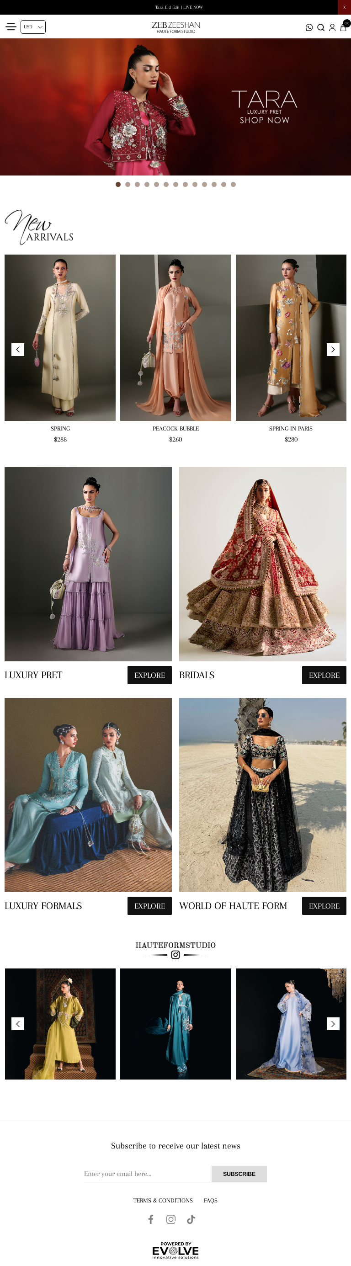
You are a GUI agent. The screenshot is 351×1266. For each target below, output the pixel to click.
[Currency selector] (33, 27)
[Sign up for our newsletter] (175, 1174)
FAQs (211, 1200)
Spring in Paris (291, 428)
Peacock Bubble (176, 428)
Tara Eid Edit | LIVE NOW (179, 7)
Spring (60, 428)
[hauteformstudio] (88, 578)
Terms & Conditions (163, 1200)
